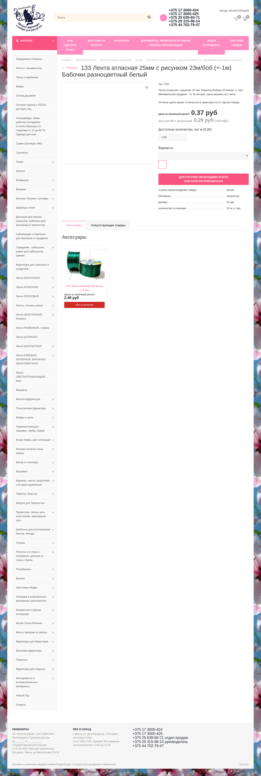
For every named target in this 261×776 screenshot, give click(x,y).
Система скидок (236, 43)
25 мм (139, 60)
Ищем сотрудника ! (211, 45)
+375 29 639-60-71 (184, 17)
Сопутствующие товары (108, 225)
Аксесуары (74, 225)
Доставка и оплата (96, 43)
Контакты (121, 40)
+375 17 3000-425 (184, 14)
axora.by (244, 764)
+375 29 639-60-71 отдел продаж (160, 738)
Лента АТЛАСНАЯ (85, 60)
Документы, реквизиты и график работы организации (166, 43)
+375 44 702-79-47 (184, 25)
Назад (69, 68)
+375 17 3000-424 (184, 10)
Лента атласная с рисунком (115, 60)
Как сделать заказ (70, 45)
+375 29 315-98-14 (184, 21)
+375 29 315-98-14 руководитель (160, 742)
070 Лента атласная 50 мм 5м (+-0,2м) (84, 288)
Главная (66, 60)
